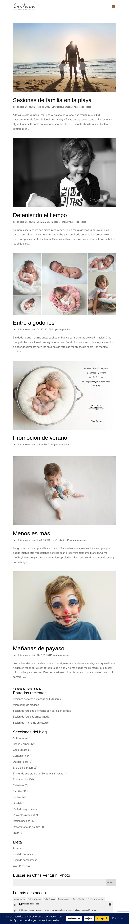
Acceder (17, 848)
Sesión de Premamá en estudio (31, 722)
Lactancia (18, 797)
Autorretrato (20, 738)
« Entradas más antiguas (27, 688)
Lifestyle (17, 803)
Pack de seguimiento (25, 809)
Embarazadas (21, 779)
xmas (16, 833)
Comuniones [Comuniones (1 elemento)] (63, 899)
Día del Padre (20, 762)
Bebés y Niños (59, 221)
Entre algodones (34, 322)
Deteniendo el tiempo (40, 215)
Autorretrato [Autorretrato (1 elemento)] (19, 899)
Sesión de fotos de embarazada (31, 716)
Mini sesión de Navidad (26, 705)
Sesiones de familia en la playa (52, 100)
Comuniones (20, 755)
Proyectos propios (81, 106)
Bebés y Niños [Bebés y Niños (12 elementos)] (34, 899)
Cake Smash (20, 750)
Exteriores (57, 106)
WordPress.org (21, 866)
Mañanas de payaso (38, 648)
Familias (67, 106)
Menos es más (31, 533)
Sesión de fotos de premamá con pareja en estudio (42, 710)
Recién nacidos (21, 821)
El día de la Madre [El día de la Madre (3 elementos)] (95, 899)
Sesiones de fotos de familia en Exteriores (37, 699)
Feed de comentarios (25, 860)
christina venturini (26, 106)
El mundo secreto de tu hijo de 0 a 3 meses (38, 773)
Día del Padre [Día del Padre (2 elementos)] (78, 899)
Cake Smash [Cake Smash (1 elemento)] (49, 899)
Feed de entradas (23, 854)
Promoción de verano (40, 437)
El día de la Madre (23, 767)
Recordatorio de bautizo (26, 827)
